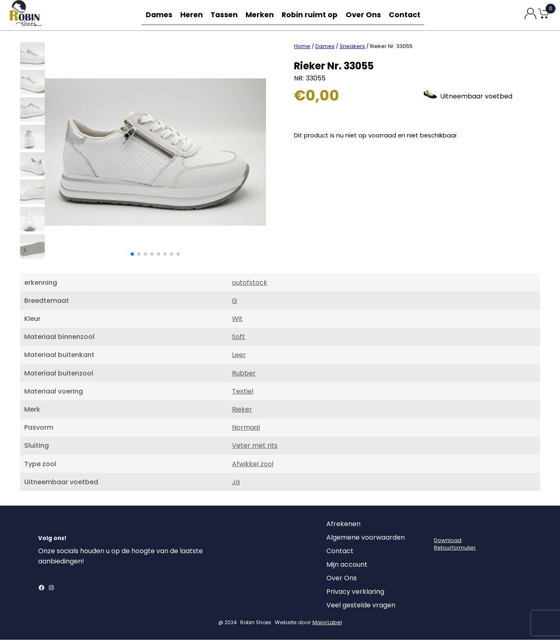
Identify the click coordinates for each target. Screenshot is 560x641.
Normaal (246, 428)
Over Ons (364, 15)
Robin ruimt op (312, 15)
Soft (238, 338)
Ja (236, 483)
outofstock (249, 283)
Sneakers (352, 47)
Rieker (242, 410)
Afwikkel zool (252, 465)
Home (302, 47)
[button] (132, 255)
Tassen (226, 15)
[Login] (441, 527)
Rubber (244, 374)
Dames (157, 15)
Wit (237, 320)
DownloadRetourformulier (455, 545)
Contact (406, 15)
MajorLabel (327, 623)
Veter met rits (255, 446)
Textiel (242, 392)
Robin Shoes (255, 623)
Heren (192, 15)
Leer (239, 356)
